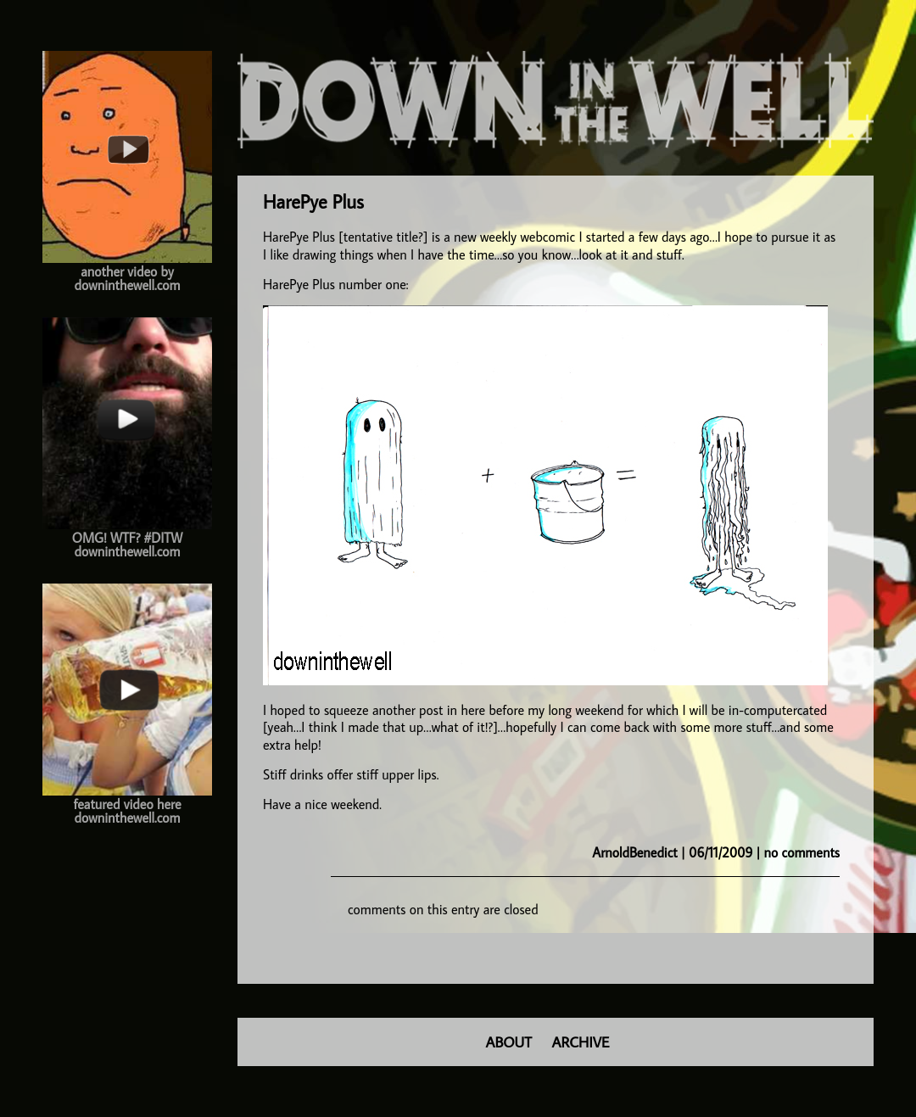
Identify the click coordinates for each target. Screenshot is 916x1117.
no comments (802, 852)
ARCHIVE (581, 1042)
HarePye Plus (313, 201)
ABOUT (509, 1042)
